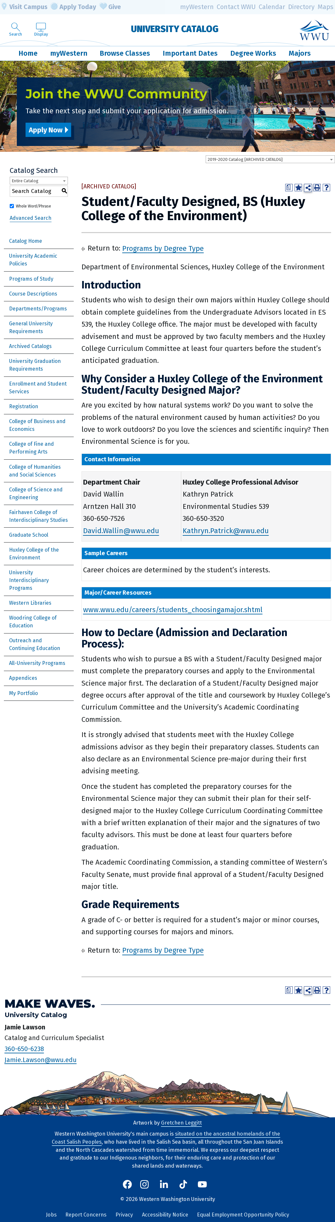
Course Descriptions (33, 294)
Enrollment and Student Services (38, 388)
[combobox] (270, 159)
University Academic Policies (33, 260)
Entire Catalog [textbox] (25, 180)
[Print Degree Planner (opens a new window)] (289, 187)
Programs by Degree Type (163, 248)
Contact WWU (236, 7)
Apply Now (45, 130)
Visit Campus (24, 7)
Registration (23, 406)
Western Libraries (30, 603)
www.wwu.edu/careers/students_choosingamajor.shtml (173, 609)
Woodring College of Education (33, 622)
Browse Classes (125, 53)
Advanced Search (30, 218)
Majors (300, 53)
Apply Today (73, 7)
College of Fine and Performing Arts (31, 448)
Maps (325, 7)
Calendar (272, 7)
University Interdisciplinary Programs (29, 580)
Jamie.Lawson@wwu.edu (41, 1059)
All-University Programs (37, 663)
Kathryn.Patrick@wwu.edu (226, 530)
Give (110, 7)
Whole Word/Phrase (33, 206)
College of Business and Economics (37, 425)
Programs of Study (31, 279)
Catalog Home (25, 241)
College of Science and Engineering (36, 493)
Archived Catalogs (30, 346)
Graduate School (28, 535)
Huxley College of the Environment (34, 554)
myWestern (197, 7)
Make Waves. (50, 1004)
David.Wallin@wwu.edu (121, 530)
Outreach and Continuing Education (34, 644)
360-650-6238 (24, 1049)
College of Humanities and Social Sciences (35, 471)
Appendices (23, 678)
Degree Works (253, 53)
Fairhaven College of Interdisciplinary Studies (38, 516)
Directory (301, 7)
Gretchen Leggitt (181, 1123)
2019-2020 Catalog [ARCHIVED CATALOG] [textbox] (245, 159)
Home (28, 53)
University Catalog (175, 29)
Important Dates (190, 53)
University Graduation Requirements (35, 365)
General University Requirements (31, 327)
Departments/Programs (38, 309)
